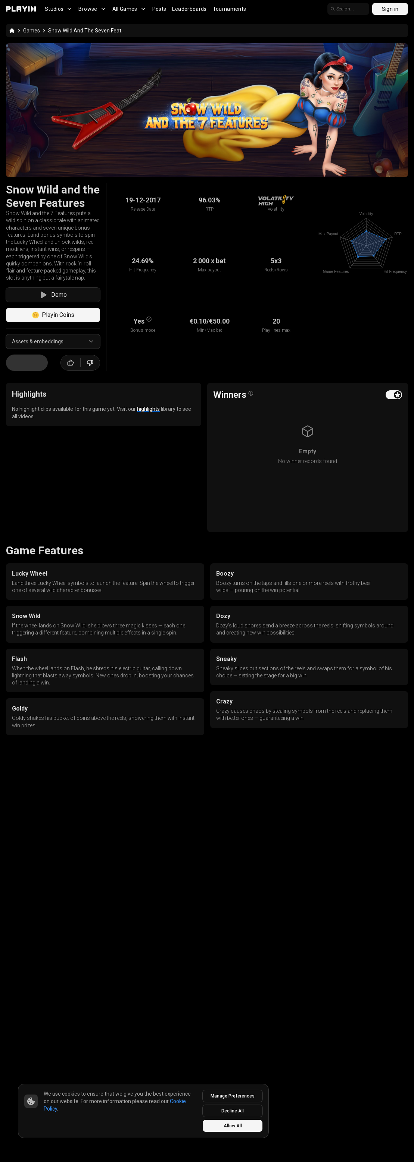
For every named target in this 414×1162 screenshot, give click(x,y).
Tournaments (229, 9)
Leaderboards (189, 9)
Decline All (232, 1111)
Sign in (390, 9)
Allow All (233, 1125)
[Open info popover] (250, 393)
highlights (148, 409)
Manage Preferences (233, 1096)
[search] (348, 9)
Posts (159, 9)
